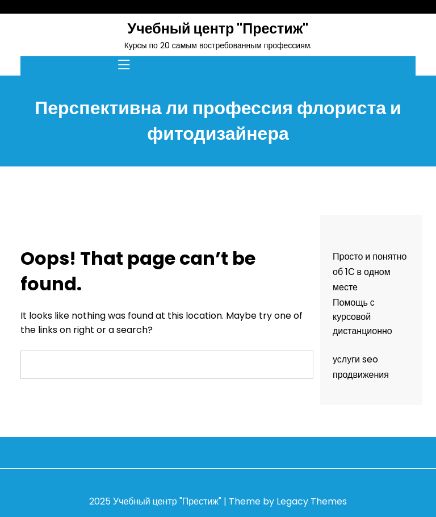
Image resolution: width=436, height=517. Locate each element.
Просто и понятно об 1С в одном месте (369, 272)
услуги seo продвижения (361, 367)
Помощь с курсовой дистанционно (362, 316)
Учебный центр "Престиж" (218, 29)
